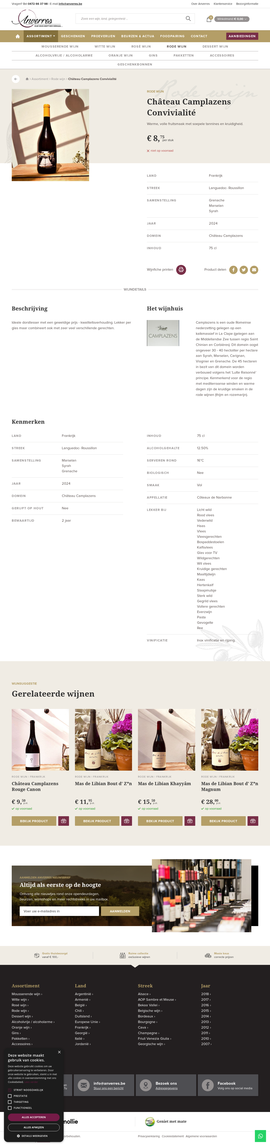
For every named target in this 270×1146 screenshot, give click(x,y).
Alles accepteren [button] (34, 1117)
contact (199, 36)
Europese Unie (86, 1022)
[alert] (34, 1095)
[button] (34, 1136)
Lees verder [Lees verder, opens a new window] (31, 1082)
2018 (205, 994)
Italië (78, 1039)
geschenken (73, 36)
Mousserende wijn (60, 46)
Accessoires (222, 55)
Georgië (81, 1033)
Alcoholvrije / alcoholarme (64, 55)
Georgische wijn (150, 1044)
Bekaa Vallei (147, 1005)
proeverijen (103, 36)
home (19, 36)
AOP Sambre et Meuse (156, 1000)
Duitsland (82, 1016)
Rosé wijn (141, 46)
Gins (153, 55)
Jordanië (82, 1044)
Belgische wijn (149, 1011)
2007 (205, 1044)
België (80, 1005)
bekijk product (34, 821)
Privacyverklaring (149, 1136)
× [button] (59, 1052)
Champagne (147, 1033)
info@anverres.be (70, 3)
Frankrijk (81, 1027)
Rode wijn (176, 46)
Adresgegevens (167, 1088)
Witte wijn (105, 46)
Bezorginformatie (247, 3)
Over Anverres (200, 3)
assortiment (39, 36)
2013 (205, 1022)
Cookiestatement (173, 1136)
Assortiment (40, 79)
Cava (142, 1027)
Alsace (143, 994)
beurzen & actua (137, 36)
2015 (205, 1011)
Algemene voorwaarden (201, 1136)
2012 (205, 1027)
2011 (204, 1033)
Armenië (81, 1000)
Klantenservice (223, 3)
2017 (205, 1000)
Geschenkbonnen (135, 64)
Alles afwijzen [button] (34, 1127)
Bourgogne (146, 1022)
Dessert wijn (215, 46)
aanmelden (119, 911)
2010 (205, 1039)
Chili (78, 1011)
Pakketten (184, 55)
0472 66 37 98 (38, 3)
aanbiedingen (242, 36)
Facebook (227, 1083)
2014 (205, 1016)
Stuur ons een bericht (108, 1088)
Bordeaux (145, 1016)
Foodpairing (172, 36)
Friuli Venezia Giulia (153, 1039)
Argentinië (83, 994)
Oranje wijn (121, 55)
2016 (205, 1005)
